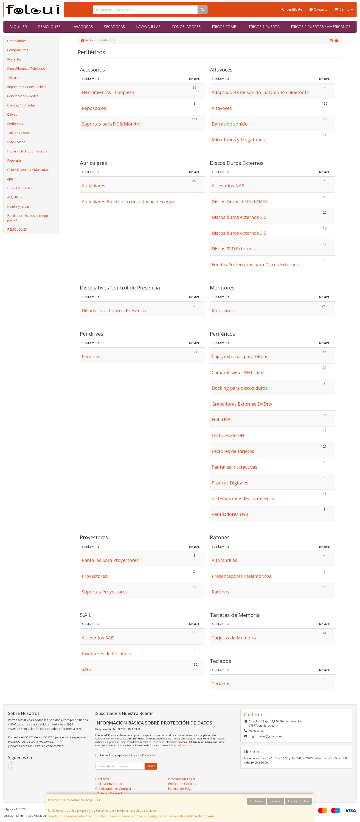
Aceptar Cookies (298, 801)
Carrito (344, 9)
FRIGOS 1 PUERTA (264, 26)
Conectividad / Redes (22, 96)
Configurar (257, 801)
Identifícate (291, 9)
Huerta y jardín (18, 206)
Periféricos (15, 123)
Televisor (14, 77)
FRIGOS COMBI (225, 26)
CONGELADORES (186, 26)
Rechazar (276, 801)
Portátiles (14, 59)
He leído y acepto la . (128, 755)
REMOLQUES (49, 26)
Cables (12, 114)
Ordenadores (17, 41)
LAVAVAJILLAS (148, 26)
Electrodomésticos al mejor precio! (27, 217)
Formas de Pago (180, 788)
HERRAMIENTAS (19, 188)
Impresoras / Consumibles (26, 87)
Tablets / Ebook (19, 133)
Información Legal (181, 779)
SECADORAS (114, 26)
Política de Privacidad (180, 745)
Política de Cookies (200, 816)
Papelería (14, 160)
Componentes (17, 50)
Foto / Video (16, 142)
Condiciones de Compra (113, 788)
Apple (11, 179)
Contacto (318, 9)
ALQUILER (18, 26)
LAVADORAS (82, 26)
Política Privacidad (108, 784)
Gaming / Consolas (21, 105)
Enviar (151, 766)
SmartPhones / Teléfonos (26, 68)
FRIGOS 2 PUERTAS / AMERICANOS (321, 26)
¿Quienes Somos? (108, 793)
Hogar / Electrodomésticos (27, 151)
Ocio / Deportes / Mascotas (28, 169)
